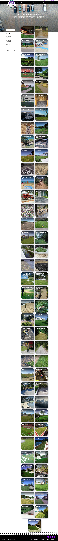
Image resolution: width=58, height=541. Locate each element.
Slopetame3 (9, 38)
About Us (32, 2)
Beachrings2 (9, 41)
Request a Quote (36, 539)
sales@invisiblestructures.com (45, 0)
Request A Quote (47, 2)
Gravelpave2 (9, 36)
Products (18, 2)
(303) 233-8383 (53, 0)
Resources (28, 2)
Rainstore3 (9, 37)
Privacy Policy (42, 539)
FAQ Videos (53, 539)
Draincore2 (9, 40)
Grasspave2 (9, 35)
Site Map (48, 539)
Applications (23, 2)
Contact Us (30, 539)
